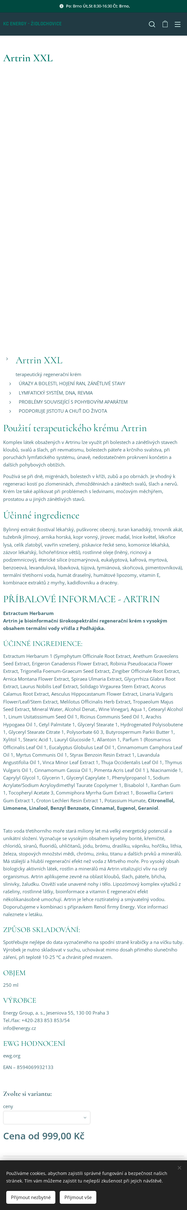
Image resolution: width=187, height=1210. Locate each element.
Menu (177, 24)
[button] (152, 24)
